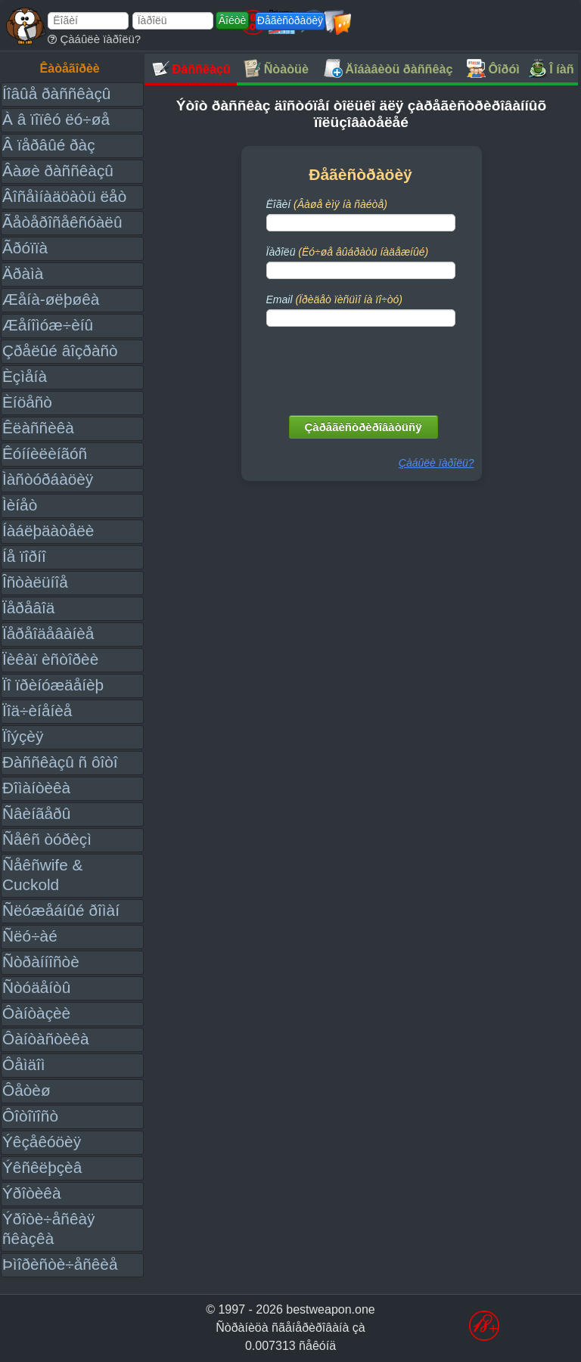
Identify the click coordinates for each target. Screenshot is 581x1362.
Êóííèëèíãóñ (44, 453)
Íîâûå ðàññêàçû (56, 93)
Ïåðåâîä (28, 607)
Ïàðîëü (347, 252)
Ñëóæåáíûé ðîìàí (61, 910)
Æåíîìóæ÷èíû (47, 325)
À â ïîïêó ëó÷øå (56, 119)
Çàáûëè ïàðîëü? (94, 39)
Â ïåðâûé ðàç (48, 145)
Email (334, 299)
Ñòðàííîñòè (40, 961)
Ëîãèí (326, 204)
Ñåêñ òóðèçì (47, 839)
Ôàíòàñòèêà (45, 1038)
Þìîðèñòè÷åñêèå (60, 1264)
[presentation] (362, 367)
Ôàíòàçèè (36, 1013)
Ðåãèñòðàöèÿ (290, 20)
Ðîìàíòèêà (36, 787)
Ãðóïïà (25, 247)
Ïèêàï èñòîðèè (50, 659)
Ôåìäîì (23, 1064)
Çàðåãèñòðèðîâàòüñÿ (363, 426)
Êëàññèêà (38, 427)
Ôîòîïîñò (30, 1116)
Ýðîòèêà (31, 1193)
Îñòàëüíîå (35, 582)
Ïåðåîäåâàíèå (48, 633)
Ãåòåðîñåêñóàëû (62, 222)
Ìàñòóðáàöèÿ (47, 479)
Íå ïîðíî (24, 556)
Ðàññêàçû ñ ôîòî (60, 762)
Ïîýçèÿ (22, 736)
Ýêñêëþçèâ (42, 1167)
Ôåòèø (26, 1090)
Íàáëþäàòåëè (48, 530)
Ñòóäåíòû (36, 987)
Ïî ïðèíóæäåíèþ (53, 684)
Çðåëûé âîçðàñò (60, 350)
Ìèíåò (19, 504)
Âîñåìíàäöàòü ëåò (64, 196)
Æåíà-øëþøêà (50, 299)
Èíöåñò (27, 402)
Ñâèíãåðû (36, 813)
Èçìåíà (24, 376)
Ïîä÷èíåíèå (37, 710)
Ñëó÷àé (29, 936)
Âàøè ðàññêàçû (57, 170)
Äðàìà (22, 273)
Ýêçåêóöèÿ (41, 1141)
